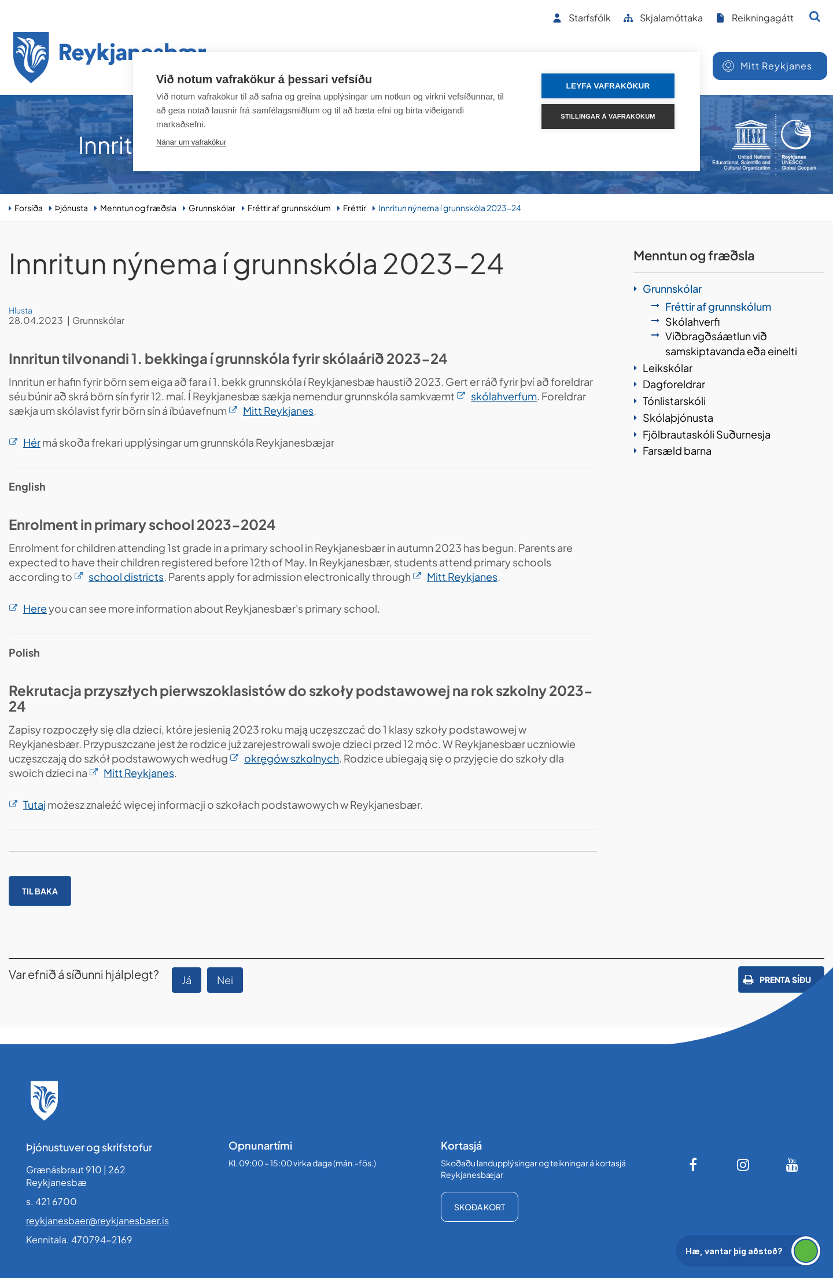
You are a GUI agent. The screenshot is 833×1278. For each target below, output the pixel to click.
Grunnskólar (212, 207)
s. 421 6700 (51, 1201)
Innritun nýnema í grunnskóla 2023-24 (449, 207)
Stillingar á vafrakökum (608, 116)
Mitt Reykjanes (278, 410)
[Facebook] (694, 1164)
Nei (225, 979)
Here (35, 608)
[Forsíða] (110, 59)
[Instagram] (743, 1164)
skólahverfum (504, 396)
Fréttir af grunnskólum (289, 207)
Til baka (40, 891)
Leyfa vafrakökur (608, 86)
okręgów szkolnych (291, 758)
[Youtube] (792, 1164)
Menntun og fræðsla (138, 207)
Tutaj (34, 804)
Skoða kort (479, 1207)
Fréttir (354, 207)
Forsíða (28, 207)
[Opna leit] (814, 16)
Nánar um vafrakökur (191, 142)
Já (186, 979)
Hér (31, 442)
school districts (126, 576)
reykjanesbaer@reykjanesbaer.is (97, 1220)
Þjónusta (71, 207)
